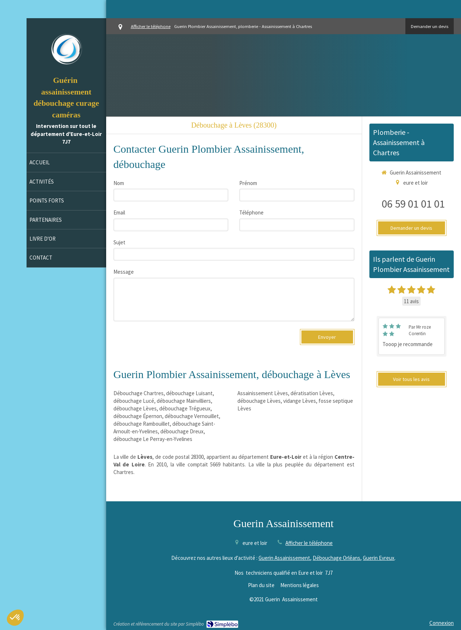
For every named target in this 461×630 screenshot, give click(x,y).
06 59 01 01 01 (413, 203)
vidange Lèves (299, 400)
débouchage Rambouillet (141, 423)
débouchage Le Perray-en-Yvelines (152, 439)
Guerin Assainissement (284, 557)
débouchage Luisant (189, 393)
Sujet (119, 242)
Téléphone (251, 212)
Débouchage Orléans (336, 557)
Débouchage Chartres (138, 393)
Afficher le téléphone (151, 26)
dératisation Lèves (311, 393)
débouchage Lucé (133, 400)
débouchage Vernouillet (192, 416)
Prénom (248, 183)
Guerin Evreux (378, 557)
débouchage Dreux (182, 431)
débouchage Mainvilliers (184, 400)
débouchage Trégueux (185, 408)
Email (119, 212)
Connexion (441, 622)
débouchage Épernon (137, 416)
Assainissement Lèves (262, 393)
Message (123, 271)
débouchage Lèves (135, 408)
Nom (118, 183)
